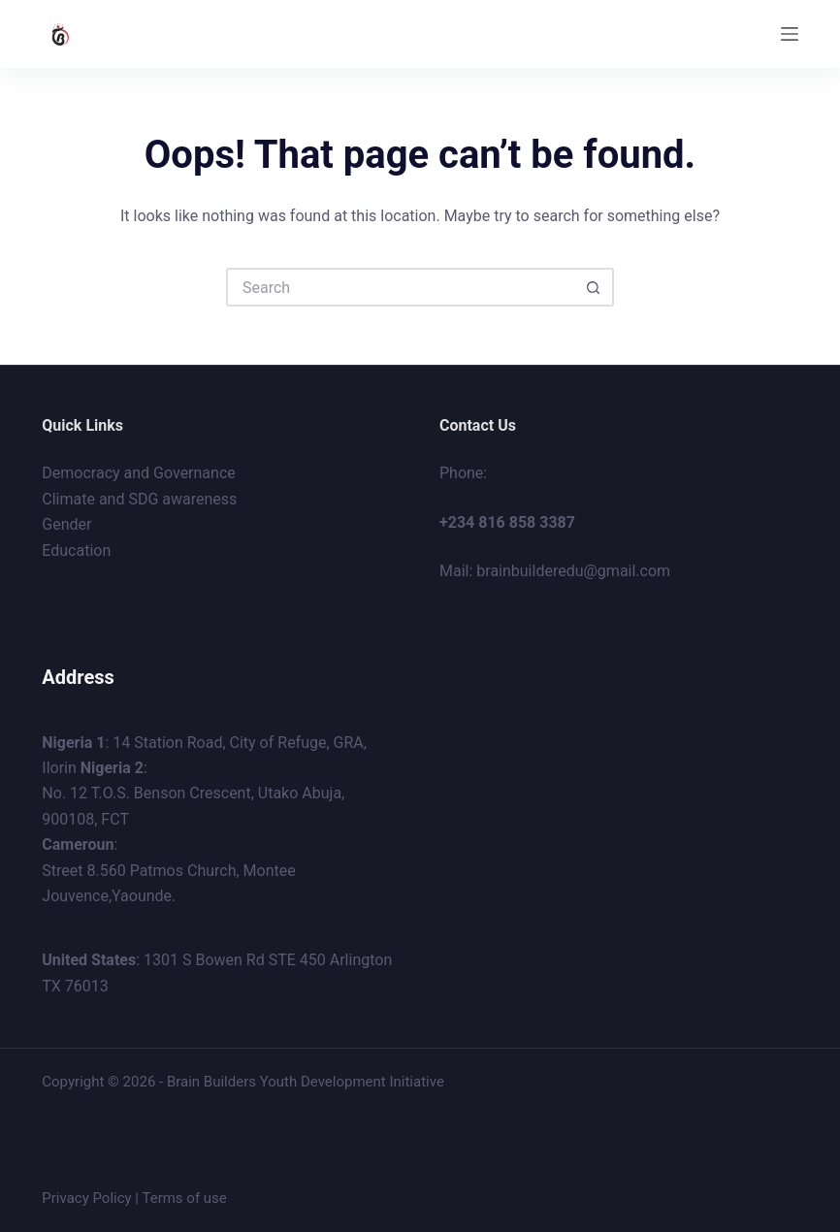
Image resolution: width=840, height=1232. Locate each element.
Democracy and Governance (138, 473)
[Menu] (789, 34)
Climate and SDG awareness (139, 499)
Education (76, 550)
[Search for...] (400, 287)
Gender (66, 524)
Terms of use (184, 1198)
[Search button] (594, 287)
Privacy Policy (86, 1198)
